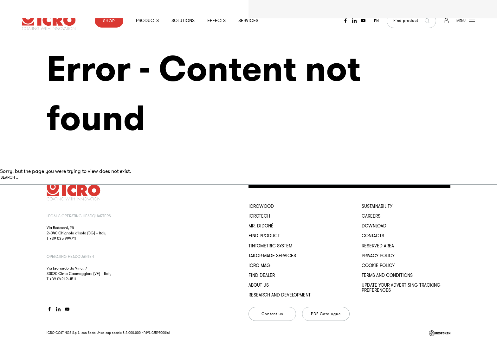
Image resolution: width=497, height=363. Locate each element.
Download (374, 225)
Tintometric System (270, 245)
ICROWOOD (261, 206)
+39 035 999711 (62, 238)
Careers (371, 216)
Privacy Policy (378, 255)
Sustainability (377, 206)
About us (258, 285)
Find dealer (261, 275)
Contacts (373, 235)
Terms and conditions (387, 275)
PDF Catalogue (325, 313)
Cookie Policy (378, 265)
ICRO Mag (259, 265)
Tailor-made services (272, 255)
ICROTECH (259, 216)
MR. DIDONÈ (261, 225)
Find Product (264, 235)
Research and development (279, 294)
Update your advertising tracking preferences (401, 288)
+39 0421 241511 (62, 279)
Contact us (272, 313)
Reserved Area (378, 245)
